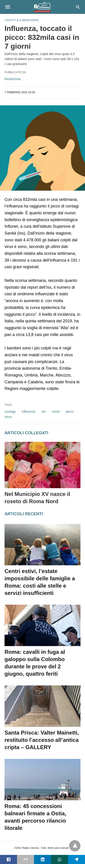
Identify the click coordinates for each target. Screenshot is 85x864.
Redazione (13, 79)
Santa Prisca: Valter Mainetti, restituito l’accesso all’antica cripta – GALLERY (42, 740)
